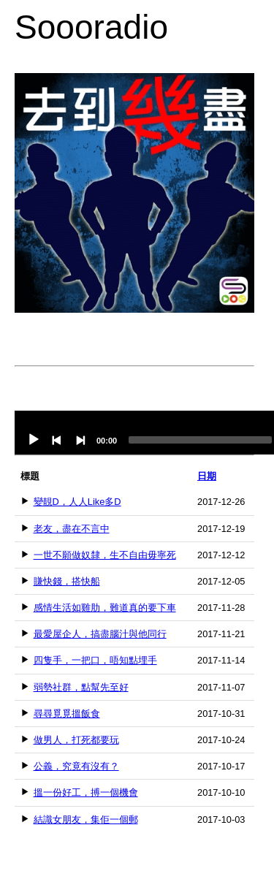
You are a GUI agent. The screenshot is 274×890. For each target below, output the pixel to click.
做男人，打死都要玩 (76, 739)
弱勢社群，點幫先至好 (81, 687)
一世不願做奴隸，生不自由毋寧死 (105, 554)
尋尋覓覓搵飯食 (67, 713)
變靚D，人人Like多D (77, 501)
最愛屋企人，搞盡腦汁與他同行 (100, 633)
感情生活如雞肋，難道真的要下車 (105, 607)
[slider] (200, 440)
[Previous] (57, 440)
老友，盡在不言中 (72, 528)
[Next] (80, 440)
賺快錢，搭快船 (67, 581)
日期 (206, 476)
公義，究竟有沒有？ (76, 766)
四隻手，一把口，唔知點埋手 (95, 660)
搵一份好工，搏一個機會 (86, 792)
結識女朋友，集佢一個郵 (86, 819)
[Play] (33, 440)
